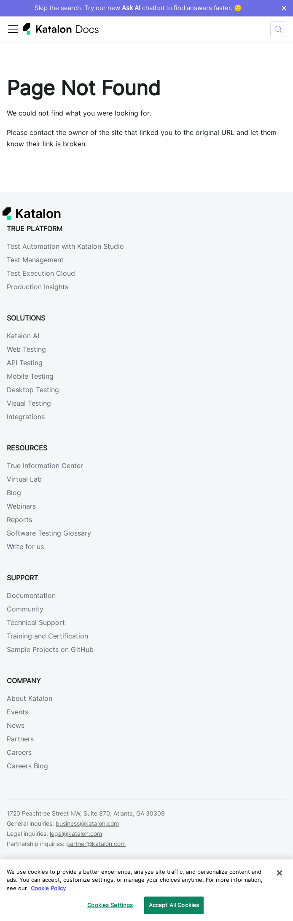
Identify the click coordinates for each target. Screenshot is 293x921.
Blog (14, 492)
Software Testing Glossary (49, 533)
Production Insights (37, 287)
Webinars (21, 506)
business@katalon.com (87, 823)
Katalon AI (23, 335)
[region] (146, 890)
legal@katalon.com (76, 833)
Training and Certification (47, 636)
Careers (19, 752)
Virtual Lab (24, 479)
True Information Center (45, 465)
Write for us (25, 546)
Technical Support (36, 622)
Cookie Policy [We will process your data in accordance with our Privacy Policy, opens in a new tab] (48, 888)
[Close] (279, 873)
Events (17, 712)
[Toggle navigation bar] (13, 29)
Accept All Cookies (174, 905)
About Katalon (29, 698)
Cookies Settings (110, 905)
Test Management (35, 260)
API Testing (25, 362)
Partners (20, 739)
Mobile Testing (30, 376)
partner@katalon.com (96, 843)
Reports (19, 519)
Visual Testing (29, 403)
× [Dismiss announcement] (284, 8)
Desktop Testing (33, 389)
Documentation (31, 595)
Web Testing (26, 349)
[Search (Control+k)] (278, 29)
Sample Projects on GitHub (50, 649)
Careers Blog (27, 766)
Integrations (26, 416)
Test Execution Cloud (41, 273)
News (15, 725)
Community (25, 609)
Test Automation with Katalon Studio (65, 246)
